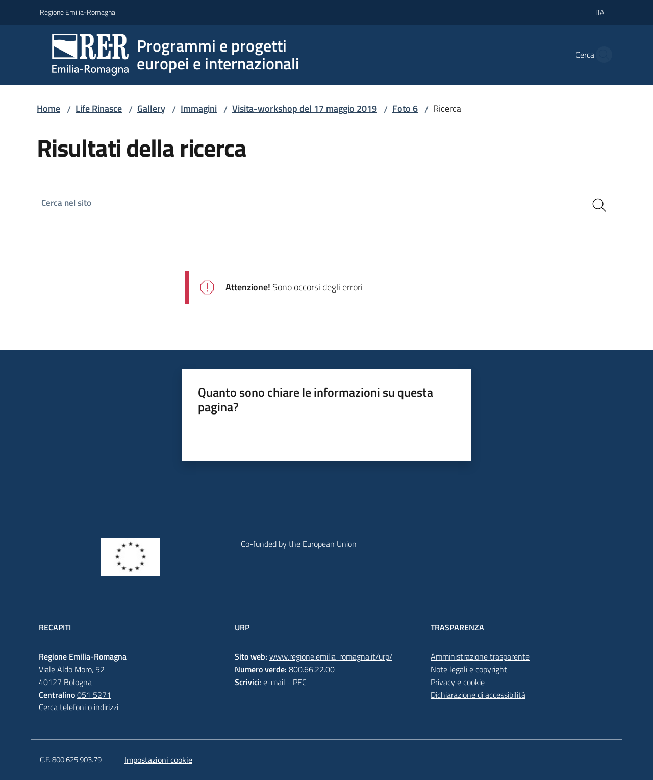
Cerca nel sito (67, 203)
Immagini (199, 108)
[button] (601, 54)
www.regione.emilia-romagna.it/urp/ (330, 656)
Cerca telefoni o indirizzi (78, 707)
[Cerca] (599, 205)
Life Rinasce (99, 108)
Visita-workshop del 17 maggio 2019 (304, 108)
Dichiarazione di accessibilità (478, 695)
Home (48, 108)
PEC (300, 682)
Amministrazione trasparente (480, 656)
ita (599, 12)
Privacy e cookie (458, 682)
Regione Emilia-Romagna (77, 12)
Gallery (151, 108)
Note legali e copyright (469, 669)
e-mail (274, 682)
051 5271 (94, 695)
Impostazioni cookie (158, 759)
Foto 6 (405, 108)
